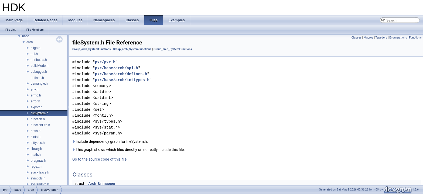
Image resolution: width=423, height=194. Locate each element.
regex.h (36, 166)
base (25, 36)
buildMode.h (39, 66)
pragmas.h (38, 160)
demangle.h (39, 83)
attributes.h (39, 60)
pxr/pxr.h (105, 62)
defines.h (37, 78)
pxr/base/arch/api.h (116, 68)
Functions (415, 37)
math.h (36, 155)
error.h (35, 101)
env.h (34, 89)
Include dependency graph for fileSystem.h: (110, 141)
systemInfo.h (40, 184)
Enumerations (398, 37)
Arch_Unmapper (101, 183)
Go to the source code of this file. (100, 159)
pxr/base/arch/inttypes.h (122, 79)
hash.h (35, 131)
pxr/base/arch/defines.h (121, 74)
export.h (36, 107)
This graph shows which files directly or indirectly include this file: (128, 149)
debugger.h (39, 72)
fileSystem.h (39, 113)
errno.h (36, 95)
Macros (368, 37)
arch (29, 42)
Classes (356, 37)
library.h (36, 149)
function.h (38, 119)
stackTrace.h (40, 172)
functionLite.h (40, 125)
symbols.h (38, 178)
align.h (35, 48)
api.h (34, 54)
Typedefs (381, 37)
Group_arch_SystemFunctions (91, 49)
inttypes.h (38, 143)
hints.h (35, 137)
